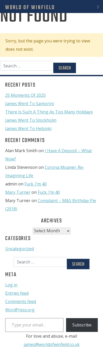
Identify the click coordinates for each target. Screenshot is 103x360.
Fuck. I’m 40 (35, 184)
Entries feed (17, 293)
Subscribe (82, 325)
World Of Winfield (30, 7)
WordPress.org (20, 310)
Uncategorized (19, 249)
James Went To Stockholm (30, 120)
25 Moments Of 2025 (25, 95)
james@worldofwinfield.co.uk (52, 344)
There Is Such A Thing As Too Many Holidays (49, 112)
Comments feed (20, 301)
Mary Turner (17, 192)
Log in (11, 285)
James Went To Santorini (29, 103)
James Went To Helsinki (28, 128)
